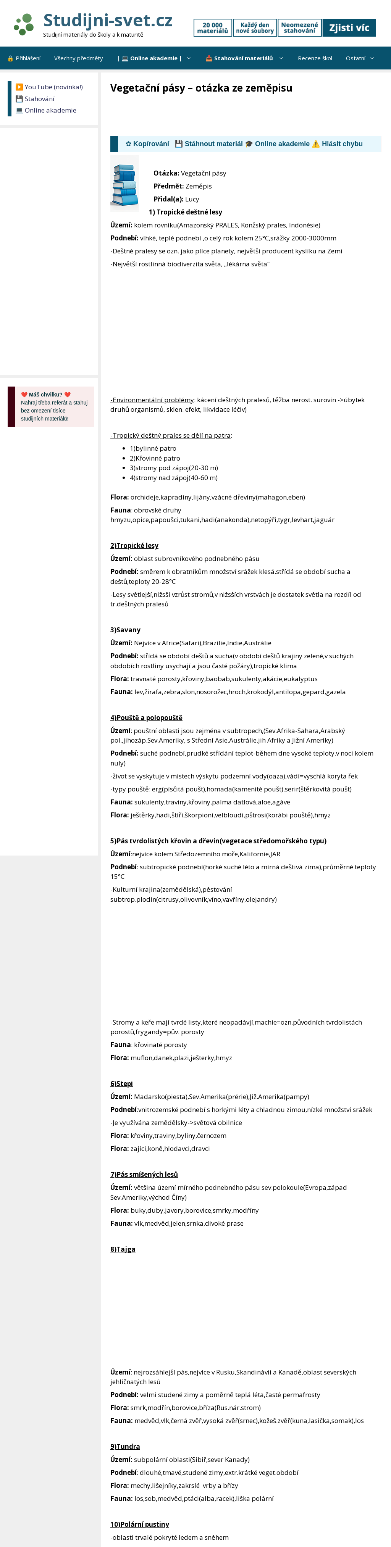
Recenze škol (315, 58)
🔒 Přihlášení (23, 58)
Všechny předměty (78, 58)
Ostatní (364, 58)
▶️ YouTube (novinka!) (49, 86)
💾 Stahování (35, 98)
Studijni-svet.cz (108, 19)
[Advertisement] (249, 115)
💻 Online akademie (45, 110)
